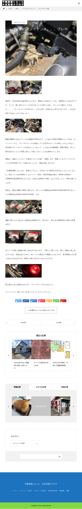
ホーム (15, 491)
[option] (21, 355)
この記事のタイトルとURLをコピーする (41, 310)
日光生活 (43, 491)
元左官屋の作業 (52, 491)
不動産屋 (61, 491)
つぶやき (36, 491)
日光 (23, 22)
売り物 (29, 491)
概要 (67, 491)
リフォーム (22, 491)
